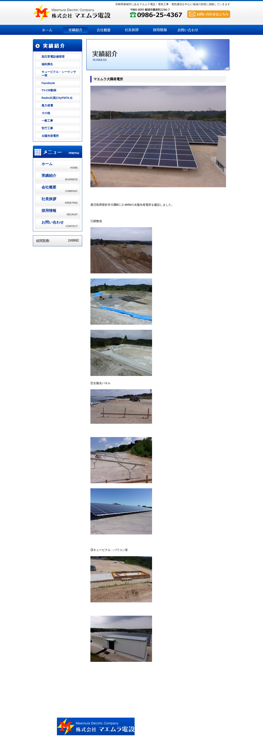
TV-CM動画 (49, 90)
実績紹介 (75, 30)
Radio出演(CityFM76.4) (57, 97)
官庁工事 (47, 128)
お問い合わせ (188, 30)
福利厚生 (47, 64)
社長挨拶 (132, 30)
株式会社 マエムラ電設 (71, 12)
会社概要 (103, 30)
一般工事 (47, 120)
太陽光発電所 (50, 135)
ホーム (47, 30)
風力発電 (47, 105)
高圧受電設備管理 (53, 56)
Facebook (48, 83)
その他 (46, 113)
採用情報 (160, 30)
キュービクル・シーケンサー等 (59, 73)
